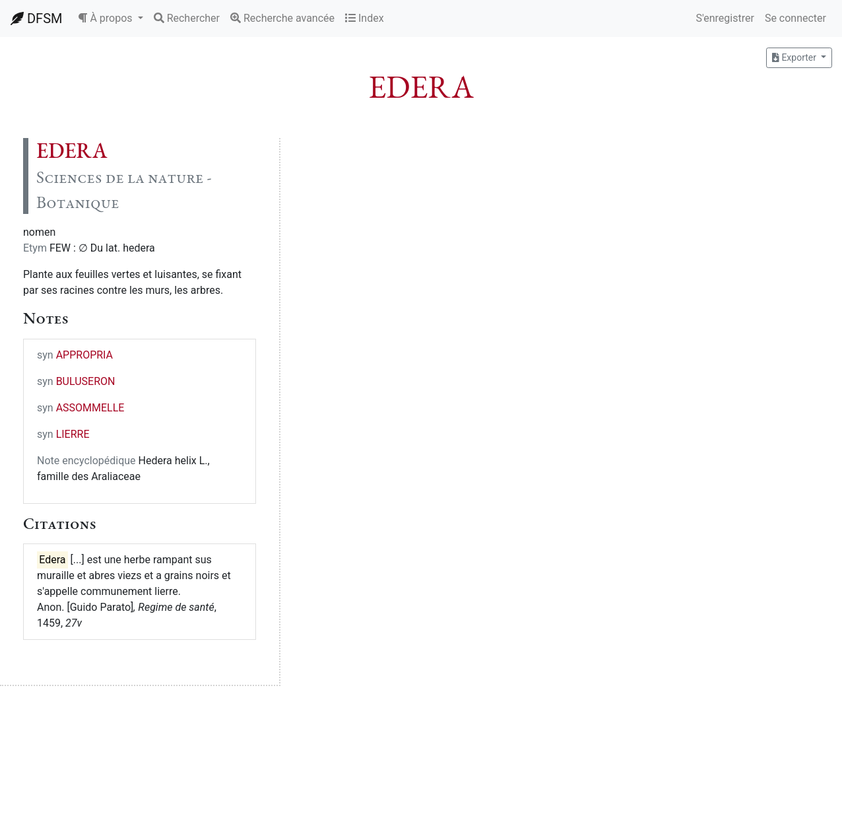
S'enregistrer (725, 18)
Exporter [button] (795, 57)
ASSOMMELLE (90, 407)
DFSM (36, 18)
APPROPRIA (84, 355)
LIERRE (73, 434)
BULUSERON (85, 381)
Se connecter (795, 18)
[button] (110, 18)
